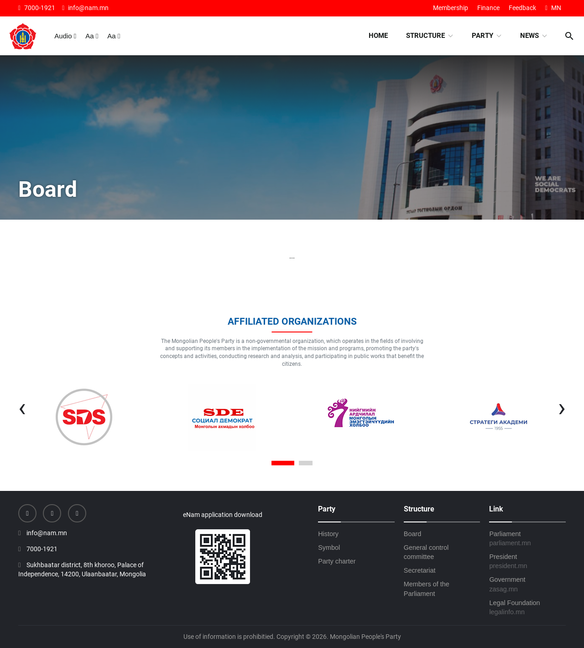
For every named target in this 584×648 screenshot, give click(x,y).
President (527, 561)
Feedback (522, 7)
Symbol (329, 547)
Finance (488, 7)
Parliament (527, 539)
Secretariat (420, 570)
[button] (283, 463)
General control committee (426, 552)
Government (527, 584)
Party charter (336, 561)
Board (412, 533)
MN (553, 7)
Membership (450, 7)
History (328, 533)
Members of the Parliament (426, 588)
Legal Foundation (527, 607)
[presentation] (22, 407)
